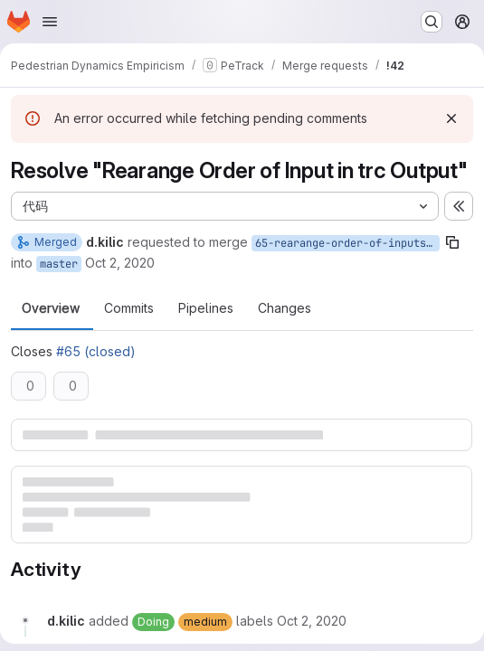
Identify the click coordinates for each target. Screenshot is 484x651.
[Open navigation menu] (49, 21)
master (59, 264)
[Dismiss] (451, 118)
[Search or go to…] (431, 22)
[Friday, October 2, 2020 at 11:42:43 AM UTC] (311, 620)
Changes (284, 308)
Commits (129, 308)
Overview (51, 308)
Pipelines (205, 308)
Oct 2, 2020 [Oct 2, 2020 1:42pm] (120, 262)
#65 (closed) (96, 351)
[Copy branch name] (452, 242)
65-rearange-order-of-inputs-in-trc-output (347, 243)
